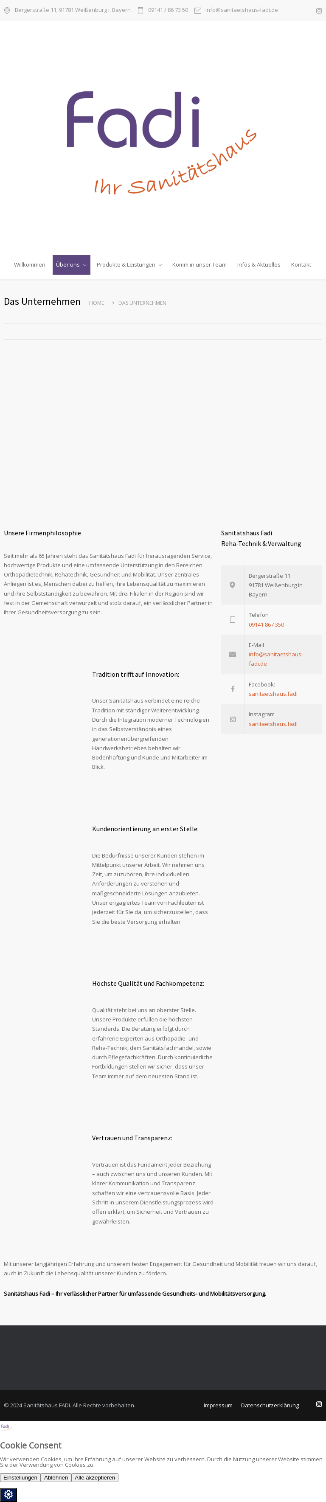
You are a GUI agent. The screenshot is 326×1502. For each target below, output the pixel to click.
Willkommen (29, 264)
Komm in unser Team (199, 264)
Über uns (68, 264)
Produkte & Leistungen (126, 264)
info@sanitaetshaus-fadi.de (241, 10)
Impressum (218, 1405)
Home (96, 303)
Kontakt (301, 264)
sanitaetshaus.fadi (273, 694)
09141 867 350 (266, 624)
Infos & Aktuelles (259, 264)
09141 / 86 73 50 (168, 10)
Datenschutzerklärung (270, 1405)
